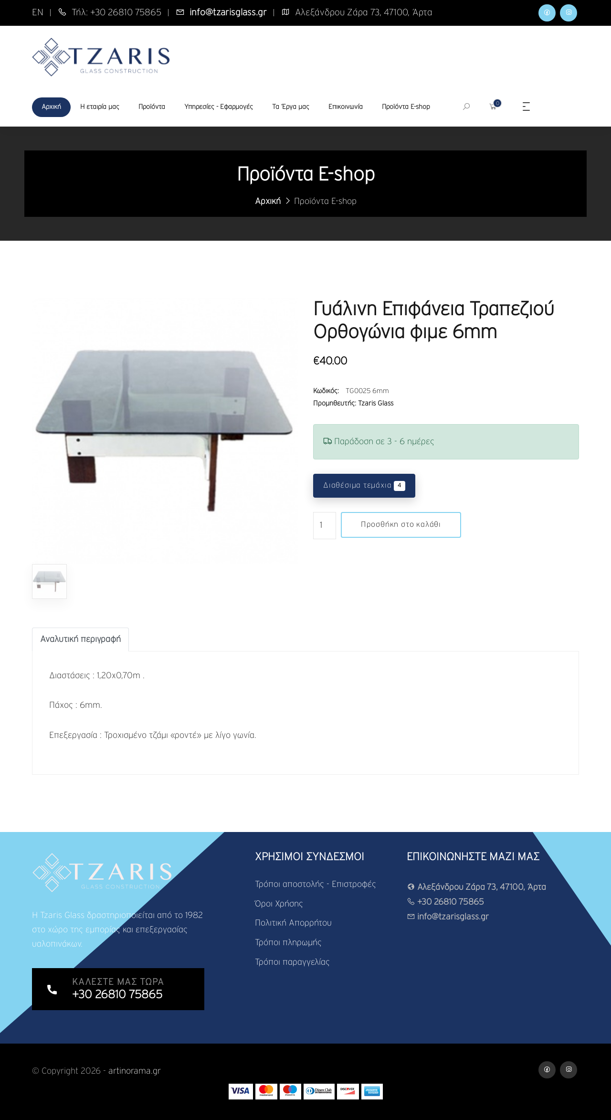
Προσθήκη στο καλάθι (401, 525)
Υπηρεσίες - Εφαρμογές (218, 107)
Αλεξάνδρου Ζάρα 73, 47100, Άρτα (477, 887)
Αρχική (51, 107)
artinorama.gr (134, 1071)
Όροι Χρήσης (279, 903)
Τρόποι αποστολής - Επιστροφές (315, 884)
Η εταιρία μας (99, 107)
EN (37, 12)
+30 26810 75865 (446, 902)
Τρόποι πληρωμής (288, 942)
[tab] (80, 639)
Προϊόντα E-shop (406, 107)
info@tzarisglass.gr (448, 917)
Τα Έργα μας (290, 107)
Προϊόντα (151, 107)
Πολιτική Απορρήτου (293, 922)
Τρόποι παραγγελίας (292, 961)
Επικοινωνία (345, 107)
